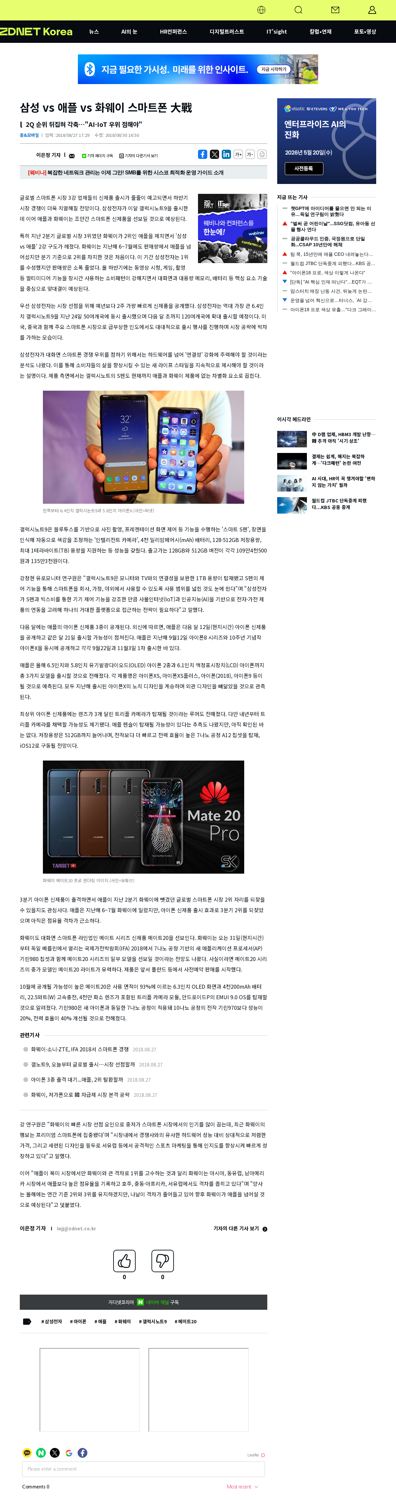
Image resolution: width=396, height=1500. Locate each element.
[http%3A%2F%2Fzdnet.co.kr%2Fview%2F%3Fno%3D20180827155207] (226, 154)
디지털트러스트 (227, 31)
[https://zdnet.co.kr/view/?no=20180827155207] (202, 154)
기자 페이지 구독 (97, 155)
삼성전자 (53, 1321)
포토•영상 (365, 31)
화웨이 (124, 1321)
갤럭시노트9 (155, 1321)
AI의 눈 (129, 31)
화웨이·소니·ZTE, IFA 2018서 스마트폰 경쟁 (80, 1049)
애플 (102, 1321)
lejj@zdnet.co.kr (76, 1228)
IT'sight (277, 31)
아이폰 (80, 1321)
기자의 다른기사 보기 (138, 155)
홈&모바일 (29, 135)
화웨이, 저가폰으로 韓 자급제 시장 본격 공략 (80, 1094)
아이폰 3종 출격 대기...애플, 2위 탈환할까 (77, 1079)
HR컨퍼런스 (173, 31)
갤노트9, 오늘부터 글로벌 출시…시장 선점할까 (83, 1064)
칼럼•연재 (321, 31)
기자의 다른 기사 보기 (240, 1228)
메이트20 (187, 1321)
